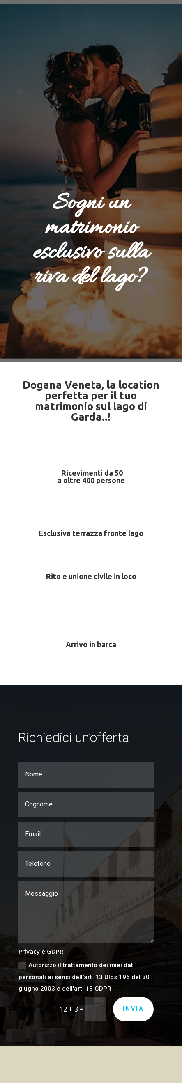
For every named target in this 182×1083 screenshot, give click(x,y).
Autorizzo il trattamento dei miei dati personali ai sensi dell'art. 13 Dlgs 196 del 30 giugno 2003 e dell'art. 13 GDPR (84, 977)
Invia (133, 1008)
